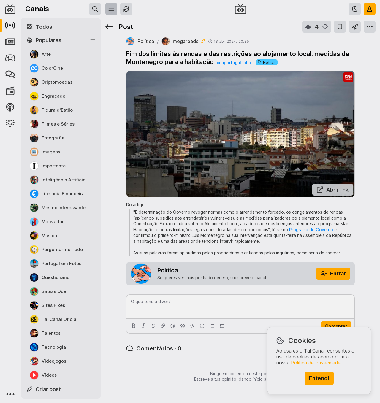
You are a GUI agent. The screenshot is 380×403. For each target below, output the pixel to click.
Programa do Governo (311, 229)
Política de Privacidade (316, 363)
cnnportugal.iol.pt (235, 62)
